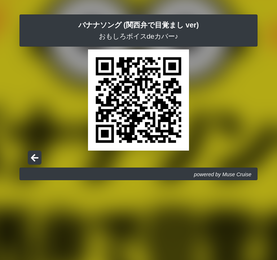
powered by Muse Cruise (222, 174)
